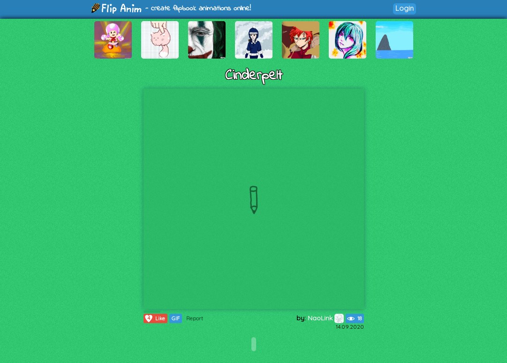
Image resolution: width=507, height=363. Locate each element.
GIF (176, 318)
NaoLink (326, 318)
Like (154, 318)
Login (404, 8)
